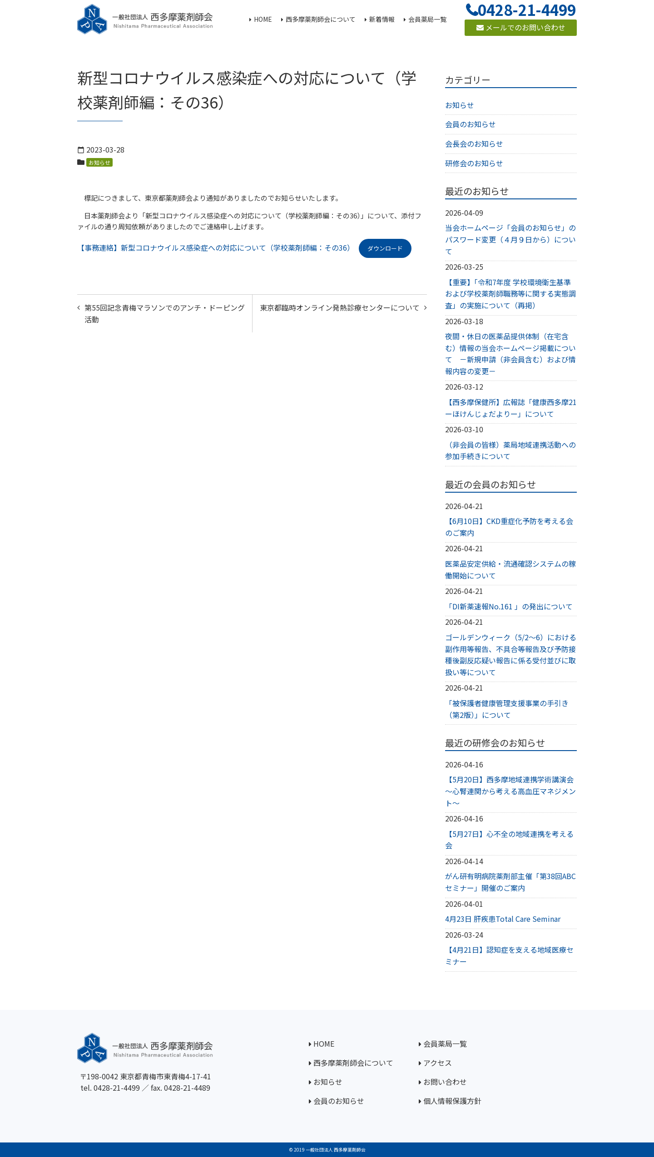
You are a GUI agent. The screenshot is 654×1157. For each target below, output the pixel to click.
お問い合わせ (445, 1081)
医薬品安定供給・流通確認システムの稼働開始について (510, 569)
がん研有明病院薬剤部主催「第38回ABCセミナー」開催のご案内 (510, 881)
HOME (323, 1043)
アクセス (437, 1062)
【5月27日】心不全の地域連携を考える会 (509, 839)
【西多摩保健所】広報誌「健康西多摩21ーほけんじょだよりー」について (511, 407)
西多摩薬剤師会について (353, 1062)
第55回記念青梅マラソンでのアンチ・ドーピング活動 (164, 313)
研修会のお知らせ (474, 163)
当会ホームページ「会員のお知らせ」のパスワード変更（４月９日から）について (510, 239)
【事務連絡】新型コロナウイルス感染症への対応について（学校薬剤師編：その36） (215, 247)
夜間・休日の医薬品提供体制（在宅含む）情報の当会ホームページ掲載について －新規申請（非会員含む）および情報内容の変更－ (510, 353)
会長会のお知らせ (474, 143)
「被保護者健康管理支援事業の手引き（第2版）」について (507, 708)
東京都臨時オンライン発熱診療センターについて (340, 307)
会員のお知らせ (470, 124)
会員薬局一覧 (445, 1043)
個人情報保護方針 (452, 1100)
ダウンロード (385, 248)
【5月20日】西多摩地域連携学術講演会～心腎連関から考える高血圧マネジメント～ (510, 791)
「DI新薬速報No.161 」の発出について (509, 606)
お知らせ (99, 162)
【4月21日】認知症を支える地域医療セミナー (509, 955)
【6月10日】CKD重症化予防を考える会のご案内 (509, 526)
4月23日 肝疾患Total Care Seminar (502, 918)
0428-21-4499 (117, 1087)
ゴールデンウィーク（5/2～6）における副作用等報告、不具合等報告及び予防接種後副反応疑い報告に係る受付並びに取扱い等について (510, 654)
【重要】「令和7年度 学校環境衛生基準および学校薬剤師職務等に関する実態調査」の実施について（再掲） (510, 294)
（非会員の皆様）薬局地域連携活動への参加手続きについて (510, 450)
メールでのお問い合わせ (520, 27)
